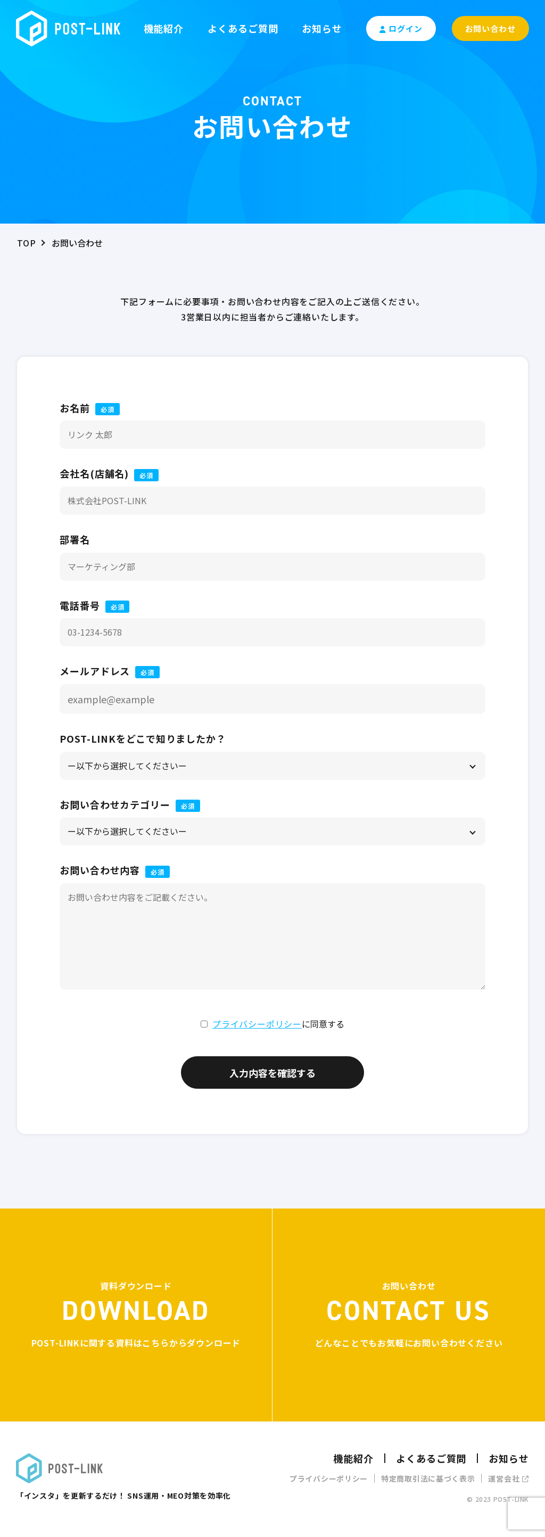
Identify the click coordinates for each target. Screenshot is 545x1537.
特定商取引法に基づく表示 (428, 1478)
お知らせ (322, 28)
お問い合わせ (490, 28)
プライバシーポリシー (257, 1023)
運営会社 (508, 1479)
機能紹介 (164, 28)
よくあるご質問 (243, 28)
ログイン (401, 28)
